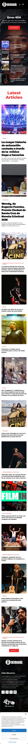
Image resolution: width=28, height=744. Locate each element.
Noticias (4, 596)
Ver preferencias (14, 738)
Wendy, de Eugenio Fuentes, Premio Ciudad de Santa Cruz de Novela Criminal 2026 (18, 57)
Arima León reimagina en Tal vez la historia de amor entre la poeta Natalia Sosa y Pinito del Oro (13, 435)
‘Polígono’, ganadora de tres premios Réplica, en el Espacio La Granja (12, 559)
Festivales (13, 52)
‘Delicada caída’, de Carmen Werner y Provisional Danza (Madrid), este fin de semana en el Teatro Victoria (13, 476)
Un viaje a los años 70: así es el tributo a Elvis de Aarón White (18, 80)
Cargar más (14, 650)
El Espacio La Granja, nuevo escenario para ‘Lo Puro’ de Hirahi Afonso (13, 350)
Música (12, 42)
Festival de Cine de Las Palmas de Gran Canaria (17, 62)
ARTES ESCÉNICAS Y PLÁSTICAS (10, 472)
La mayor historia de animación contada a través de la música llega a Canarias (18, 47)
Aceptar (14, 730)
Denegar (14, 734)
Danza (4, 387)
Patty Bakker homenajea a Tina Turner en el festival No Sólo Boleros (12, 600)
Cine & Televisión (7, 513)
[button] (26, 714)
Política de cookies (12, 742)
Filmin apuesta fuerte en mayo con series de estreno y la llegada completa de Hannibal (13, 517)
